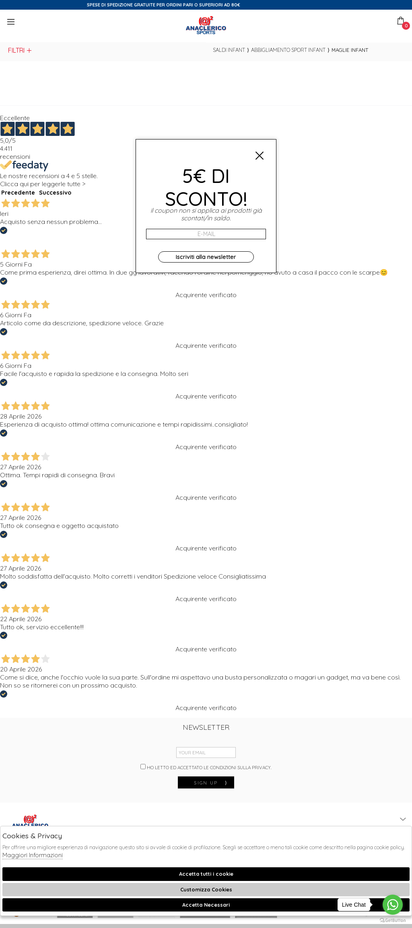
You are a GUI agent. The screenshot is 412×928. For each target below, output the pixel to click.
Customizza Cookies (206, 889)
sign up (211, 783)
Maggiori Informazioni (32, 855)
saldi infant (229, 50)
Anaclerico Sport (206, 25)
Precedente (18, 192)
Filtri (20, 50)
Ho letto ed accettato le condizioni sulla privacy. (206, 767)
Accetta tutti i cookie (206, 874)
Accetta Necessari (206, 904)
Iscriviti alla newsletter (206, 257)
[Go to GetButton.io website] (393, 920)
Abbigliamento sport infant (288, 50)
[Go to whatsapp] (393, 905)
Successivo (55, 192)
